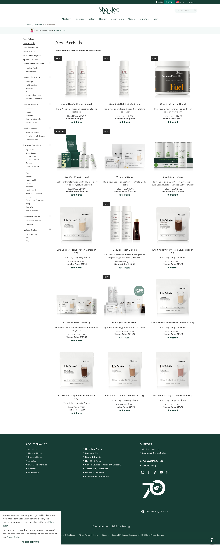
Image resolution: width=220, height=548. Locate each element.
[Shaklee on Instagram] (142, 476)
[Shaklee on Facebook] (149, 476)
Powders (29, 115)
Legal (95, 538)
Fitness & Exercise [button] (31, 216)
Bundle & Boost (30, 47)
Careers (33, 475)
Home (29, 25)
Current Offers (36, 454)
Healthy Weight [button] (30, 128)
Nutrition (79, 19)
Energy (28, 170)
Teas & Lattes (31, 122)
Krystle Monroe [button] (60, 30)
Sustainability (93, 454)
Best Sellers (28, 39)
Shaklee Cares (37, 459)
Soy (27, 238)
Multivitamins (31, 85)
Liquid (28, 112)
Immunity (29, 187)
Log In (159, 2)
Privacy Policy (84, 538)
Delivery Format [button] (30, 104)
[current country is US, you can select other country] (180, 2)
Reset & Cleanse (32, 132)
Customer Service (153, 449)
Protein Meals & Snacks (35, 136)
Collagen (29, 163)
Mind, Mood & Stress (34, 193)
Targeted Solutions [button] (32, 145)
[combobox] (184, 10)
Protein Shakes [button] (30, 230)
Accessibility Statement (99, 475)
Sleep (28, 203)
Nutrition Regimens (33, 95)
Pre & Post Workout (33, 221)
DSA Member (100, 529)
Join (156, 19)
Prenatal (29, 88)
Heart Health (31, 180)
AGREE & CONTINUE (30, 542)
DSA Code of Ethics (40, 470)
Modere (132, 19)
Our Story (144, 19)
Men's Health (31, 190)
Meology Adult (31, 68)
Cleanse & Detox (32, 160)
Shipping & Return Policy (157, 454)
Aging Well (30, 149)
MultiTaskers (29, 51)
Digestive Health (32, 166)
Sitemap (105, 538)
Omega (29, 197)
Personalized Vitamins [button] (33, 63)
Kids (27, 92)
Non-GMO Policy (95, 464)
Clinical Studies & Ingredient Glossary (108, 470)
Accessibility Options (157, 515)
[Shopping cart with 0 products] (169, 2)
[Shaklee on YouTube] (161, 476)
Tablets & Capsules (34, 119)
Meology (66, 19)
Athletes (33, 464)
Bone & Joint (31, 156)
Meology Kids (31, 71)
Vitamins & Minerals (34, 98)
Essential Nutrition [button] (32, 77)
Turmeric (29, 207)
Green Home (117, 19)
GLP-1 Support (32, 139)
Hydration (30, 183)
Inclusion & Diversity (97, 480)
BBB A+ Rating (121, 529)
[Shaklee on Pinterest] (167, 476)
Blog (150, 468)
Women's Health (32, 210)
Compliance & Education (100, 485)
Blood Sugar (31, 153)
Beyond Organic (95, 459)
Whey (28, 241)
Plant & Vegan (31, 234)
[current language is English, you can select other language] (192, 2)
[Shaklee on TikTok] (155, 474)
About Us (34, 449)
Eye (27, 173)
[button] (212, 540)
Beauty (103, 19)
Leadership (35, 480)
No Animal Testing (96, 449)
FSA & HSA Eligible (32, 55)
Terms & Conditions (67, 538)
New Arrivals (29, 43)
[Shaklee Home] (110, 10)
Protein (91, 19)
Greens (29, 176)
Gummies (30, 109)
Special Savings (30, 59)
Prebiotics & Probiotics (35, 200)
